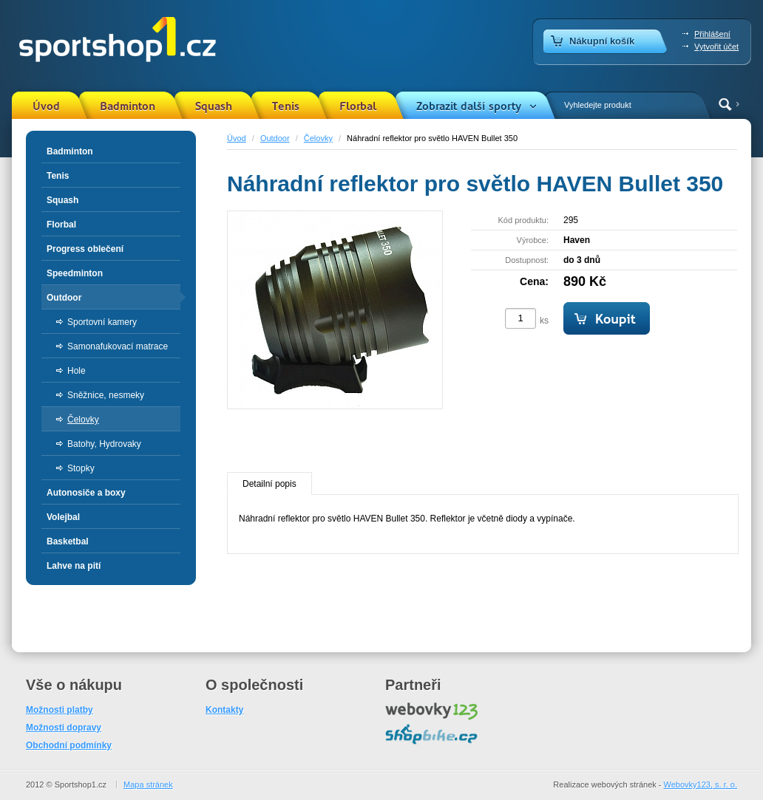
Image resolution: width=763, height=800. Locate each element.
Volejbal (63, 517)
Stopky (81, 468)
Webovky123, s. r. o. (700, 784)
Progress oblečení (85, 249)
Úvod (46, 106)
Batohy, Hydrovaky (104, 444)
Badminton (127, 106)
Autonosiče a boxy (86, 493)
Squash (213, 106)
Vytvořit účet (716, 46)
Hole (76, 371)
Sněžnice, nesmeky (105, 395)
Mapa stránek (148, 784)
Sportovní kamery (102, 322)
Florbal (357, 106)
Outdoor (275, 138)
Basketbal (68, 541)
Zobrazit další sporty (468, 106)
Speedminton (75, 273)
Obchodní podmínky (69, 745)
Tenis (285, 106)
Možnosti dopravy (63, 727)
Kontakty (224, 710)
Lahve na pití (74, 566)
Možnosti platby (59, 710)
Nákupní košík (601, 41)
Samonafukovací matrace (117, 346)
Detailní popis (269, 484)
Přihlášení (712, 34)
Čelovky (318, 138)
